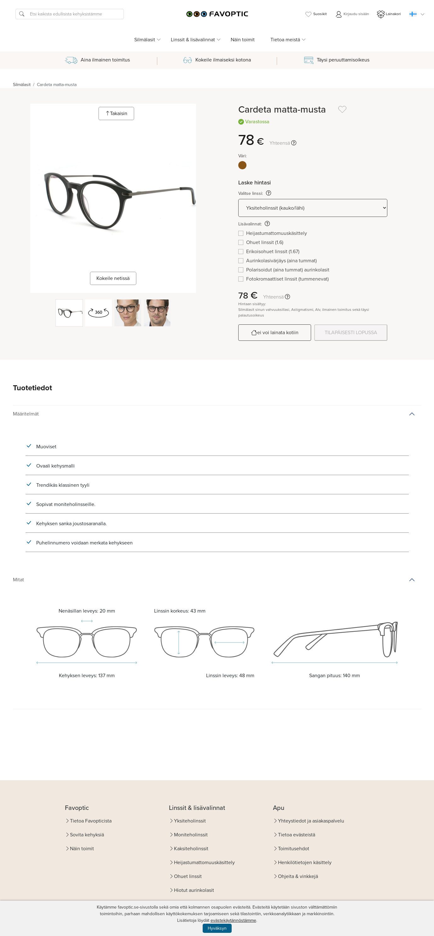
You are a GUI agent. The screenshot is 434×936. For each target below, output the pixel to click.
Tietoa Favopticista (91, 820)
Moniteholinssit (191, 834)
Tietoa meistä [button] (285, 39)
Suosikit (315, 14)
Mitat (18, 579)
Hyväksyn (217, 928)
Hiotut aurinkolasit (194, 890)
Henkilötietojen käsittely (305, 862)
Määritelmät (26, 413)
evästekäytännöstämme (233, 920)
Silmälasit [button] (144, 39)
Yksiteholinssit (190, 820)
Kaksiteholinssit (191, 848)
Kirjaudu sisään (352, 14)
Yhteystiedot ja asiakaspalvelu (311, 820)
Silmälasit (22, 84)
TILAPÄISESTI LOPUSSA (351, 332)
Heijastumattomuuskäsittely (204, 862)
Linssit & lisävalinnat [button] (193, 39)
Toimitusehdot (293, 848)
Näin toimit (243, 39)
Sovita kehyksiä (87, 834)
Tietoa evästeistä (296, 834)
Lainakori (389, 14)
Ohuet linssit (188, 876)
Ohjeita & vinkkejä (298, 876)
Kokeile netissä (113, 278)
